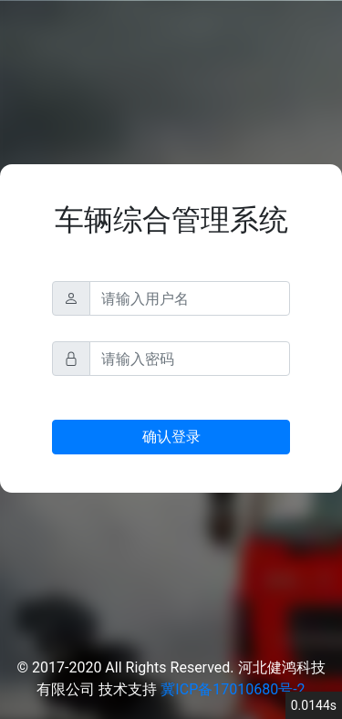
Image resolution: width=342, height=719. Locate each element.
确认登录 (171, 436)
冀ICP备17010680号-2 (233, 689)
